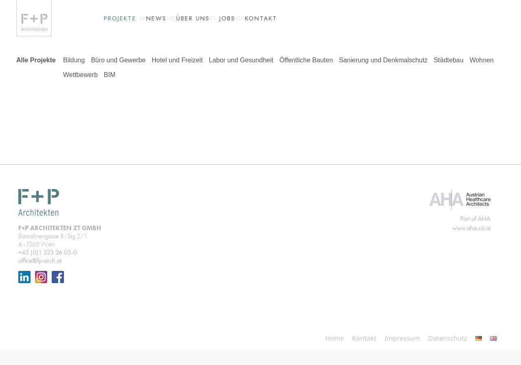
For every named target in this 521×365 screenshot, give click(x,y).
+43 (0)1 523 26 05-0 (47, 267)
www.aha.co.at (471, 242)
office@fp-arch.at (39, 275)
